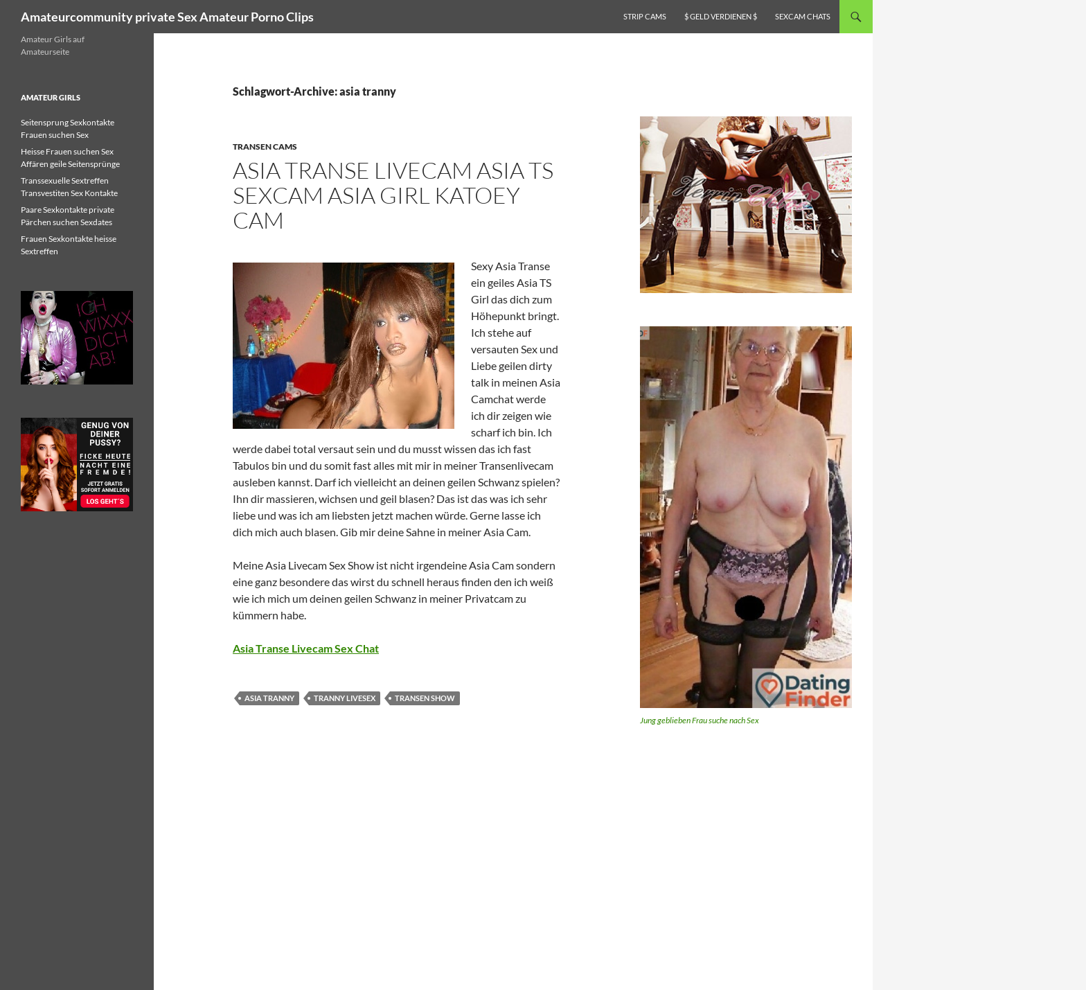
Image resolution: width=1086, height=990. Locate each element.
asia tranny (269, 697)
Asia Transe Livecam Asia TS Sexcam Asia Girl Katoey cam (393, 195)
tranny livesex (344, 697)
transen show (425, 697)
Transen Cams (265, 146)
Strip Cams (644, 16)
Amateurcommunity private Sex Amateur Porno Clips (167, 16)
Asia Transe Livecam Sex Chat (306, 648)
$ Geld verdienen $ (720, 16)
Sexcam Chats (802, 16)
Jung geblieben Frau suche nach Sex (699, 720)
